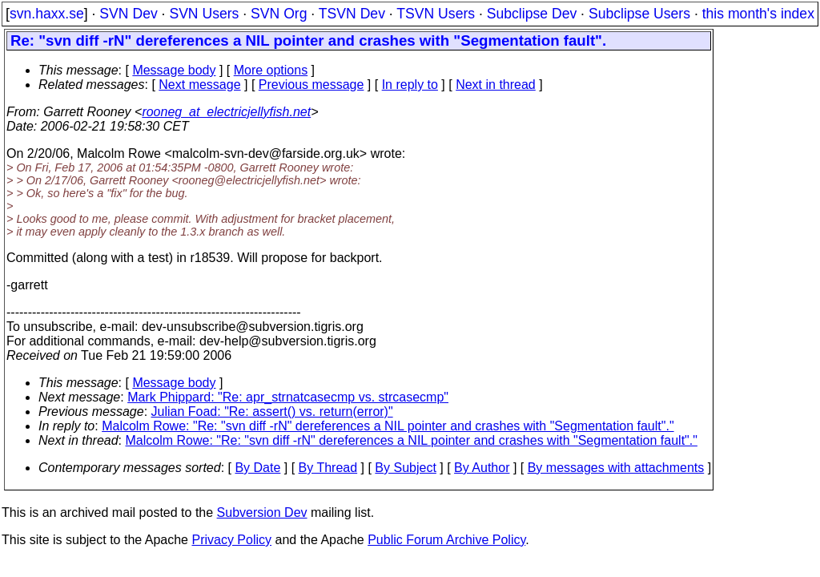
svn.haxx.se (47, 14)
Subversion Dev (262, 512)
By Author (481, 467)
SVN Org (279, 14)
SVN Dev (128, 14)
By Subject (405, 467)
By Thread (328, 467)
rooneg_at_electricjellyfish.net (226, 112)
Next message (199, 84)
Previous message (311, 84)
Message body (173, 70)
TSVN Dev (352, 14)
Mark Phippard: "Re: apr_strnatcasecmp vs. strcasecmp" (287, 397)
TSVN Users (435, 14)
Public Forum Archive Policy (446, 540)
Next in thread (496, 84)
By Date (257, 467)
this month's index (758, 14)
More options (271, 70)
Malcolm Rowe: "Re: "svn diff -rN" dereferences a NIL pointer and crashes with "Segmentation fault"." (387, 426)
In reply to (410, 84)
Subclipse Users (639, 14)
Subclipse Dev (532, 14)
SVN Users (204, 14)
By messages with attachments (616, 467)
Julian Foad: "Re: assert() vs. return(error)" (272, 411)
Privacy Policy (231, 540)
